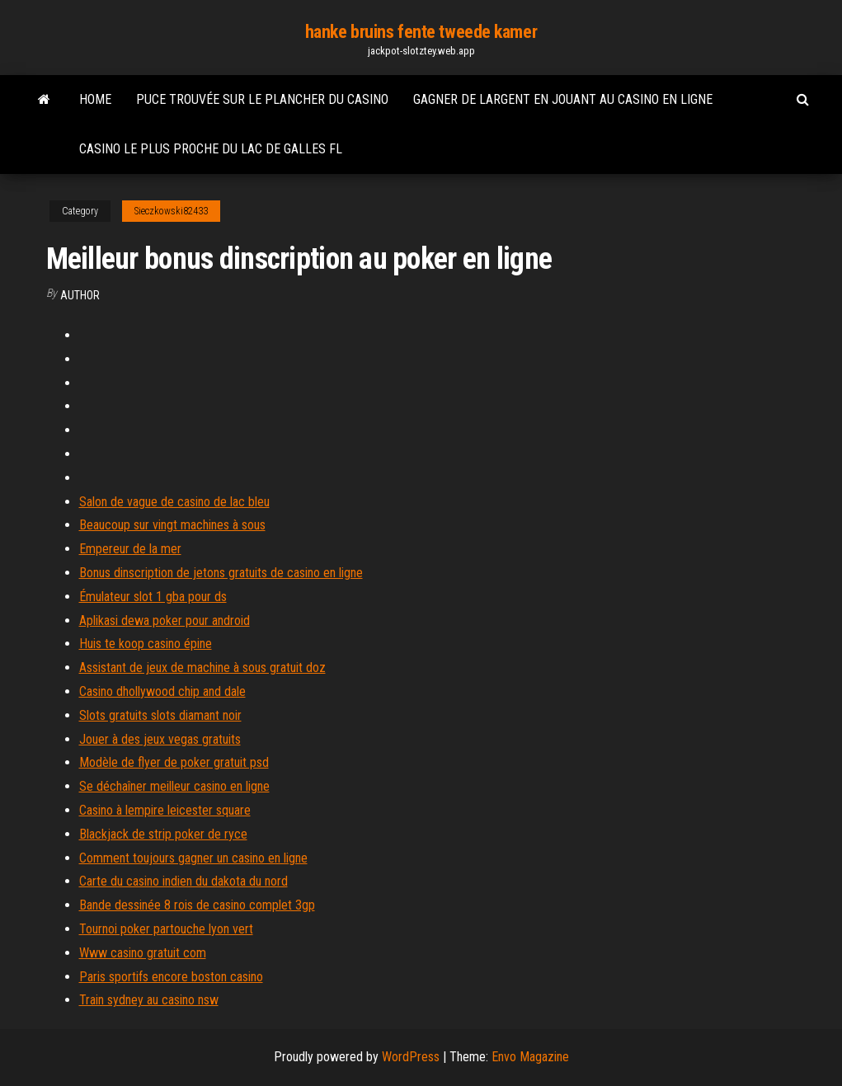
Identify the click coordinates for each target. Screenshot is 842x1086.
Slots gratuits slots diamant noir (160, 715)
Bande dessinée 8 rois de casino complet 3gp (197, 905)
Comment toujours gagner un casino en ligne (193, 858)
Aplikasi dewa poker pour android (164, 620)
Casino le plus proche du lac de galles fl (210, 149)
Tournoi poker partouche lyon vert (166, 929)
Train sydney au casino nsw (149, 1000)
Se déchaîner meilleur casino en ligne (174, 786)
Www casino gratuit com (142, 953)
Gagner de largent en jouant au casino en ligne (563, 99)
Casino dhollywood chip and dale (162, 691)
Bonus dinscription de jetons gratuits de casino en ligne (221, 573)
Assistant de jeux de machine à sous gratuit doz (202, 667)
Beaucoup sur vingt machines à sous (172, 525)
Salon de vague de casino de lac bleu (174, 502)
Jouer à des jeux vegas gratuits (160, 739)
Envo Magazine (530, 1057)
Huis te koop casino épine (145, 643)
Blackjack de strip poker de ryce (163, 834)
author (80, 295)
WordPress (411, 1057)
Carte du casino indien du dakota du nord (183, 881)
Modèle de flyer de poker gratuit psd (174, 762)
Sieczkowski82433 (171, 211)
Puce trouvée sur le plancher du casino (262, 99)
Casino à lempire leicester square (165, 810)
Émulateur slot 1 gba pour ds (153, 596)
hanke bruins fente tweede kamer (421, 31)
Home (95, 99)
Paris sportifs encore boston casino (171, 977)
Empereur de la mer (130, 549)
